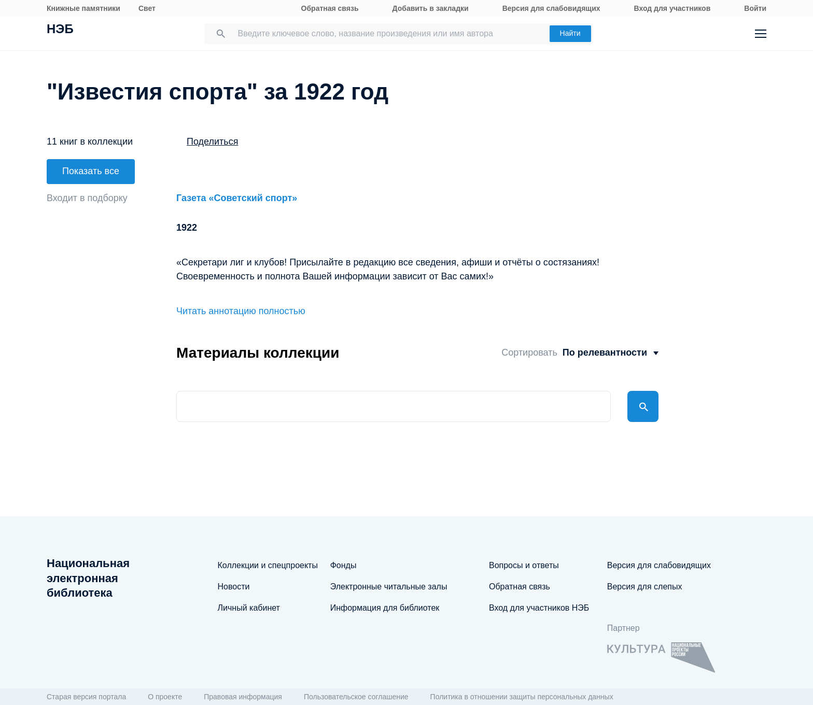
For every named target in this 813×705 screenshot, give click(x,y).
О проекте (165, 697)
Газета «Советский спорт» (236, 198)
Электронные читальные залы (388, 586)
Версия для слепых (644, 586)
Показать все (90, 171)
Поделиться (212, 141)
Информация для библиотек (385, 607)
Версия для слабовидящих (551, 8)
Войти (755, 8)
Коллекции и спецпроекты (268, 565)
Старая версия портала (86, 697)
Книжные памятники (83, 8)
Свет (147, 8)
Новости (234, 586)
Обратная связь (330, 8)
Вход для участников (672, 8)
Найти (570, 33)
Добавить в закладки (431, 8)
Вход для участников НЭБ (539, 607)
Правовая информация (243, 697)
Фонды (343, 565)
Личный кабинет (249, 607)
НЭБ (60, 30)
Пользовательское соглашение (356, 697)
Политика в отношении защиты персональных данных (521, 697)
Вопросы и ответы (524, 565)
